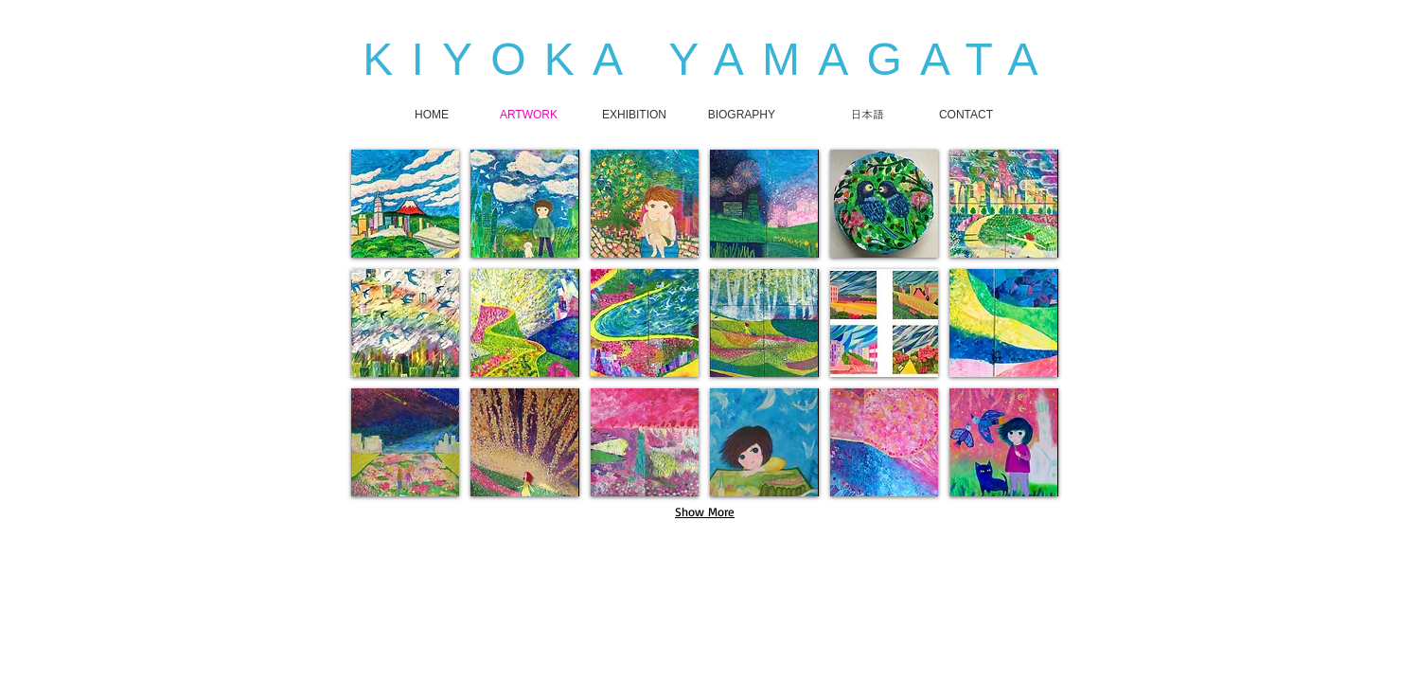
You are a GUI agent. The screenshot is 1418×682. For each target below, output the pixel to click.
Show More (705, 511)
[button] (405, 204)
